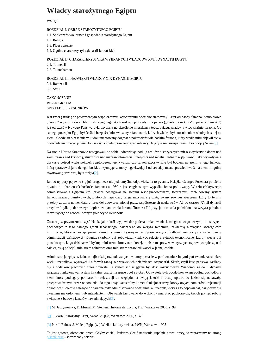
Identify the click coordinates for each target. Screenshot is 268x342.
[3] (112, 298)
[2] (96, 173)
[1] (216, 143)
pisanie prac (55, 337)
